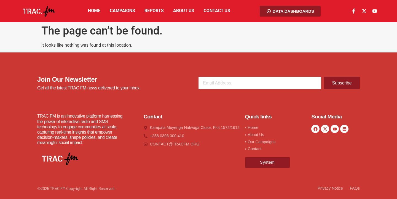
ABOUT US (183, 10)
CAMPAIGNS (122, 10)
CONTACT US (216, 10)
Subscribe (342, 83)
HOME (94, 10)
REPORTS (154, 10)
